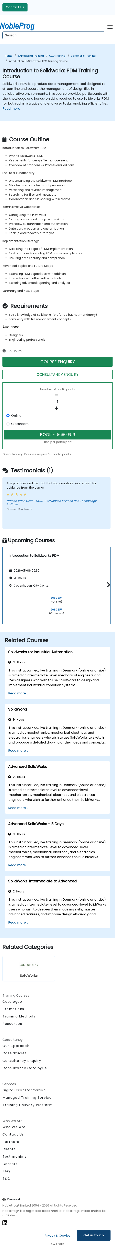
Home (8, 55)
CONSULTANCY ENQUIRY (57, 374)
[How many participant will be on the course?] (57, 401)
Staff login (57, 1243)
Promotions (13, 1009)
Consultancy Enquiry (21, 1061)
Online (16, 415)
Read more (11, 108)
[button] (107, 584)
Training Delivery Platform (27, 1105)
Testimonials (14, 1156)
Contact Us (15, 7)
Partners (10, 1141)
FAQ (6, 1171)
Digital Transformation (24, 1090)
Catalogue (12, 1001)
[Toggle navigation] (110, 26)
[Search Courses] (53, 35)
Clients (9, 1149)
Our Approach (15, 1045)
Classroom (20, 423)
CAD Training (57, 55)
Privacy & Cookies (57, 1236)
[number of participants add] (57, 408)
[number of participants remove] (57, 395)
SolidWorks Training (83, 55)
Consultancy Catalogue (24, 1068)
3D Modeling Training (31, 55)
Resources (12, 1023)
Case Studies (14, 1053)
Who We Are (14, 1127)
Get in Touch (93, 1235)
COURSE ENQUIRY (57, 362)
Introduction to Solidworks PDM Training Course (38, 61)
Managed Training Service (27, 1097)
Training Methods (18, 1016)
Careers (10, 1164)
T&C (6, 1178)
